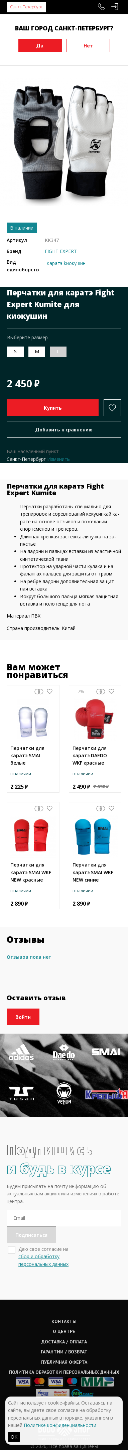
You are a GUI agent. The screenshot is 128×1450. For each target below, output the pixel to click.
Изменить (58, 459)
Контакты (64, 1321)
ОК (14, 1437)
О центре (64, 1331)
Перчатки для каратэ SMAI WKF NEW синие (93, 872)
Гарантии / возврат (64, 1352)
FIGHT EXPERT (61, 251)
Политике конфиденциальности (60, 1425)
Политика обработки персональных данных (64, 1372)
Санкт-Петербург (26, 7)
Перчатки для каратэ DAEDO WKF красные (90, 755)
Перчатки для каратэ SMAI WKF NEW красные (30, 872)
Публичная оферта (64, 1362)
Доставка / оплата (64, 1342)
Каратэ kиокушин (66, 263)
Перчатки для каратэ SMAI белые (27, 755)
